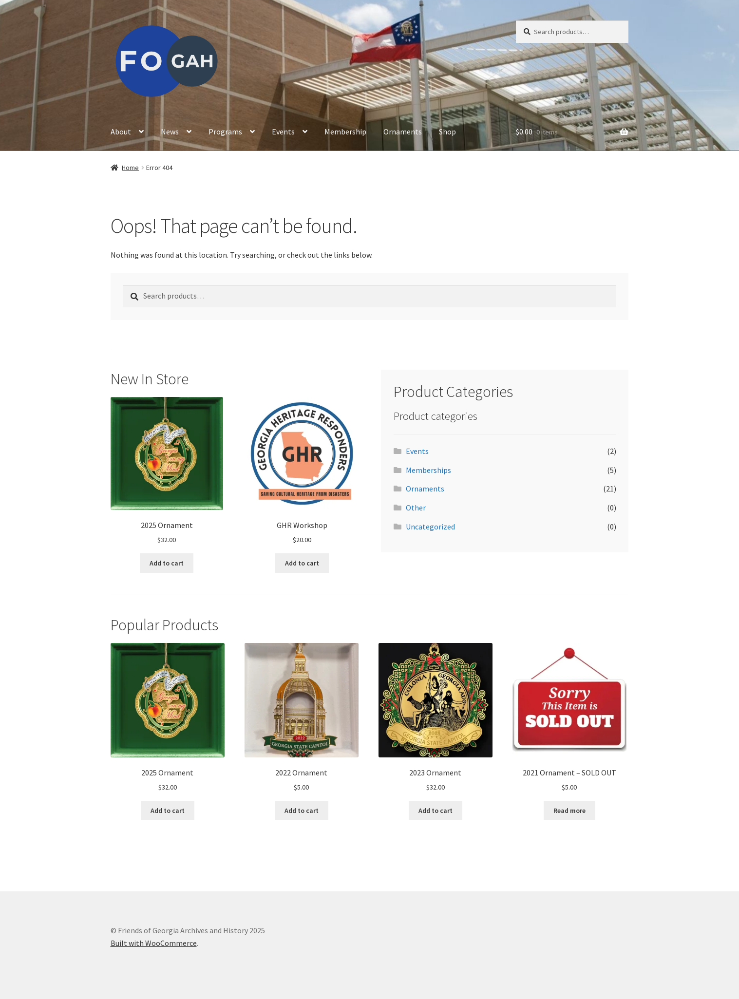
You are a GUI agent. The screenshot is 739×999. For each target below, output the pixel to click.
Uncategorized (430, 526)
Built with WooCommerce (154, 943)
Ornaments (402, 131)
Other (416, 507)
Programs (225, 131)
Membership (345, 131)
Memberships (428, 470)
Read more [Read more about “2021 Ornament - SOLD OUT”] (569, 810)
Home (130, 167)
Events (283, 131)
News (170, 131)
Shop (447, 131)
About (121, 131)
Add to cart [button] (167, 563)
